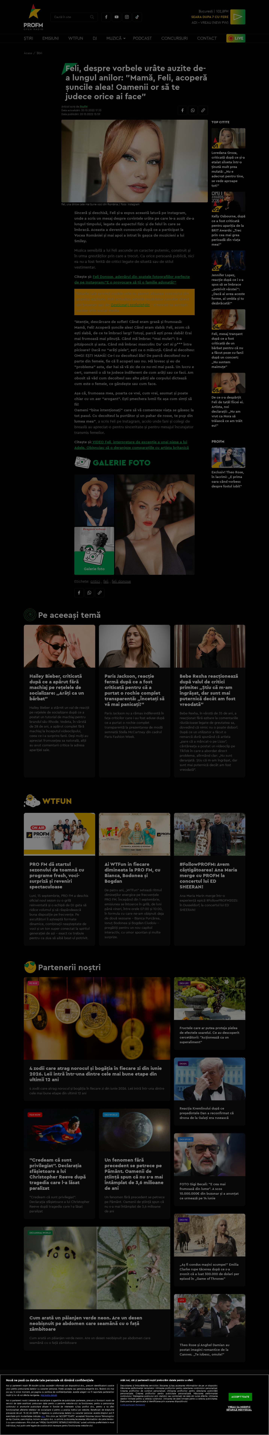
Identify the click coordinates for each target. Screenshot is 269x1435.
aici (43, 1416)
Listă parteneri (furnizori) (132, 1405)
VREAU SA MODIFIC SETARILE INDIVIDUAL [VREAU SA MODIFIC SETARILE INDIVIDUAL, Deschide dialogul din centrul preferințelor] (239, 1408)
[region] (134, 1404)
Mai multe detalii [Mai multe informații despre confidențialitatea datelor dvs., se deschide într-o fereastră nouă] (49, 1395)
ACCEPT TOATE (240, 1396)
